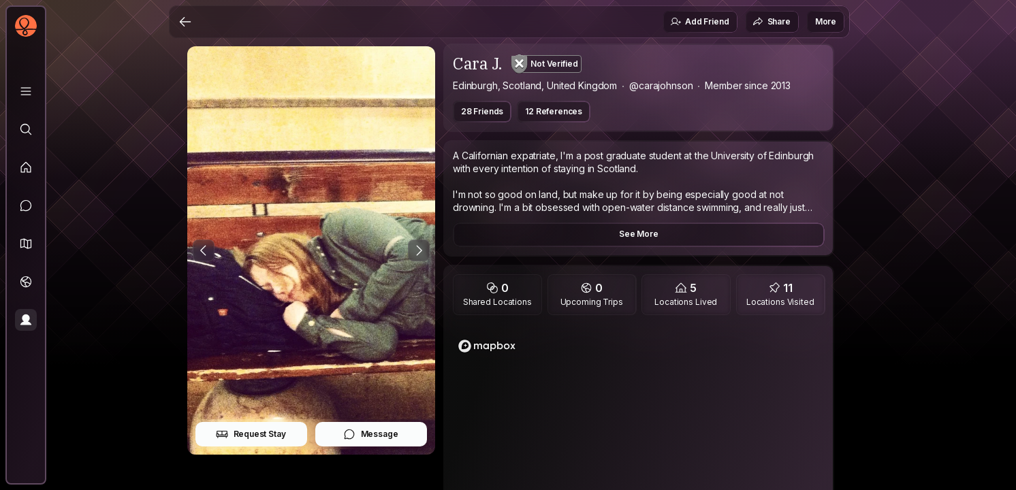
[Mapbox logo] (487, 346)
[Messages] (26, 205)
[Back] (185, 22)
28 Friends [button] (482, 111)
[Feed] (26, 167)
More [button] (825, 21)
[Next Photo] (419, 250)
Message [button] (370, 434)
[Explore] (26, 129)
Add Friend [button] (699, 21)
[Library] (26, 91)
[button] (26, 244)
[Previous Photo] (204, 250)
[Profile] (26, 320)
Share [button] (771, 21)
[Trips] (26, 282)
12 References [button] (553, 111)
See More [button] (638, 234)
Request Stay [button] (251, 434)
